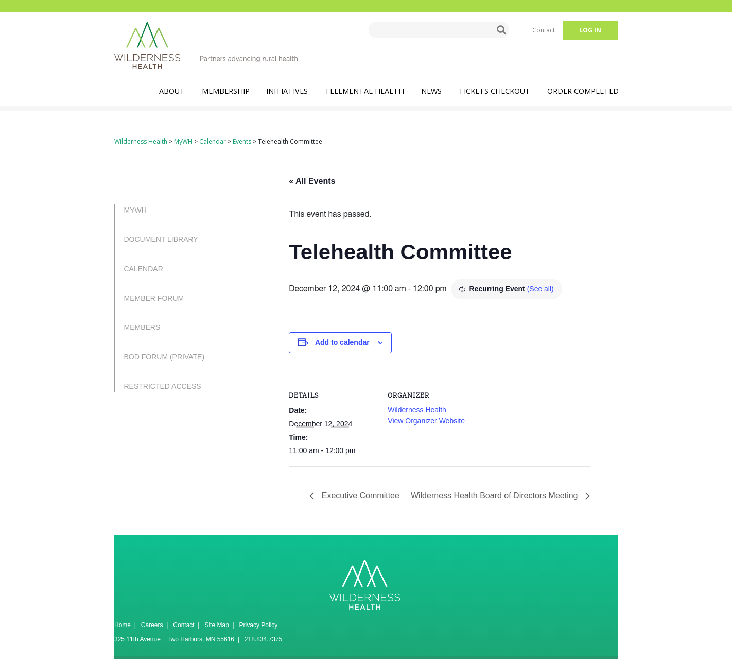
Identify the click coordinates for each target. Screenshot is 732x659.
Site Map (216, 625)
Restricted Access (162, 386)
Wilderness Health (417, 410)
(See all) (540, 289)
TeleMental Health (364, 91)
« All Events (312, 181)
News (431, 91)
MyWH (135, 210)
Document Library (161, 239)
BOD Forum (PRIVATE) (164, 357)
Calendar (143, 269)
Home (122, 625)
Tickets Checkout (494, 91)
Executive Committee (359, 495)
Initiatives (287, 91)
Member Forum (154, 298)
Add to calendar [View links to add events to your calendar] (342, 342)
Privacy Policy (258, 625)
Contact (543, 30)
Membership (226, 91)
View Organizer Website (426, 421)
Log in (590, 30)
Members (142, 327)
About (172, 91)
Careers (152, 625)
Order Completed (583, 91)
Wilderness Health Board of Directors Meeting (495, 495)
